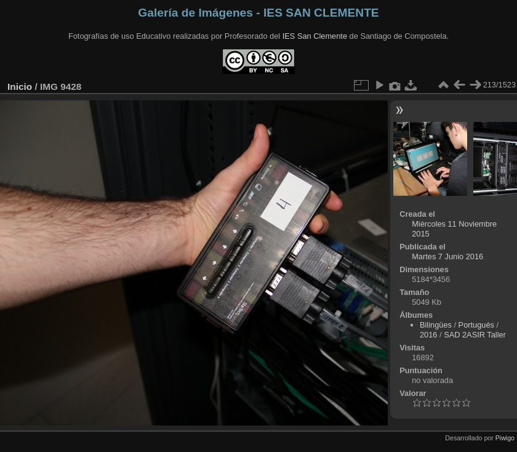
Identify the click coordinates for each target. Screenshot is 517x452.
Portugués (476, 324)
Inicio (19, 86)
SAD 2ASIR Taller (475, 334)
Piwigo (505, 438)
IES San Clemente (315, 36)
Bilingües (436, 324)
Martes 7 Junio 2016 (447, 256)
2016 (428, 334)
